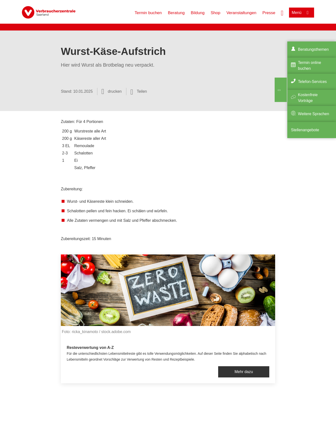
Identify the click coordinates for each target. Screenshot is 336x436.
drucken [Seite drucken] (115, 91)
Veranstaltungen (241, 12)
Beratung (176, 12)
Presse (268, 12)
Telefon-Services (312, 82)
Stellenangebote (305, 130)
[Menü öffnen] (301, 13)
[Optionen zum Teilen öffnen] (138, 91)
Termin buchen (148, 12)
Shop (215, 12)
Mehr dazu (243, 372)
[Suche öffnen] (282, 12)
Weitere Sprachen (313, 114)
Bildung (198, 12)
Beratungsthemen (313, 49)
